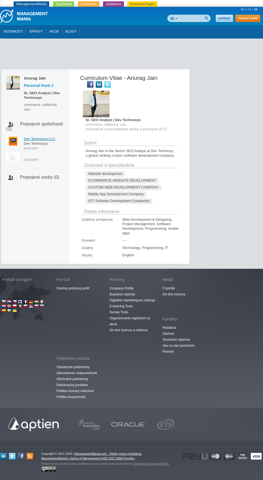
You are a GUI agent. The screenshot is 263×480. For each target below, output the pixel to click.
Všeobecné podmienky (73, 367)
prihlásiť (224, 18)
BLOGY (71, 31)
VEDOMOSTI (13, 31)
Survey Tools (118, 312)
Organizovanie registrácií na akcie (129, 321)
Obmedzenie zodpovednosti (77, 373)
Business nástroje (122, 294)
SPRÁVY (36, 31)
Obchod (168, 334)
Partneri (168, 351)
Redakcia (169, 328)
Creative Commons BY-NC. (151, 463)
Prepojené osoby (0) (39, 177)
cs (249, 9)
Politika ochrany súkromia (75, 391)
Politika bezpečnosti (71, 397)
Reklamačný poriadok (72, 385)
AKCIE (54, 31)
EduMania (89, 4)
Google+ (129, 458)
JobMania (113, 4)
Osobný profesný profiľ (73, 288)
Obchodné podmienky (72, 379)
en (243, 9)
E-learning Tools (121, 306)
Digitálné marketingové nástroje (132, 300)
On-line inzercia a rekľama (128, 330)
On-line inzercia (173, 294)
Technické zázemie (176, 340)
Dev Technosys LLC (39, 139)
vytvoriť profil (248, 18)
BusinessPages (142, 4)
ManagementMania (31, 4)
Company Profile (121, 288)
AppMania (64, 4)
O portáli (168, 288)
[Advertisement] (131, 55)
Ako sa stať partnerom (178, 346)
